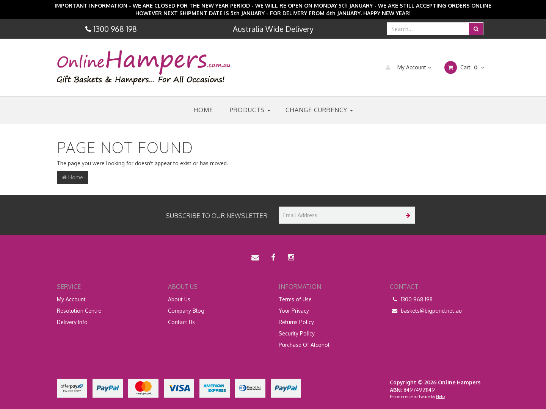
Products (250, 110)
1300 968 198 (411, 299)
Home (203, 110)
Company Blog (186, 310)
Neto (440, 396)
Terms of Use (295, 299)
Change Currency (319, 110)
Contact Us (181, 322)
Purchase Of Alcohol (304, 345)
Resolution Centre (79, 310)
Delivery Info (72, 322)
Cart (464, 67)
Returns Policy (296, 322)
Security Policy (297, 333)
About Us (179, 299)
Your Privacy (294, 310)
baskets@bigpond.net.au (426, 311)
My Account (406, 67)
